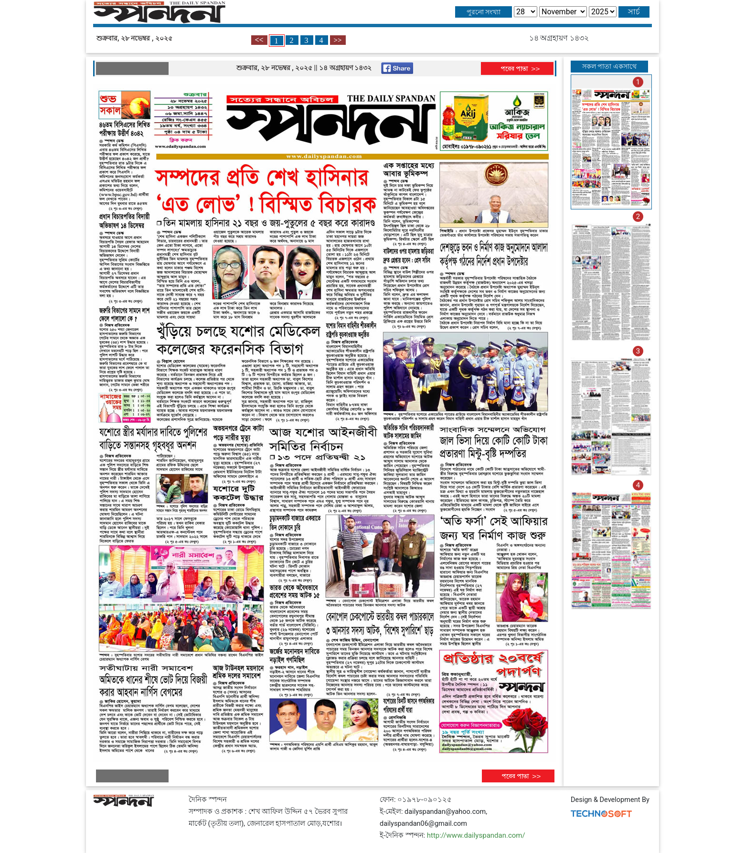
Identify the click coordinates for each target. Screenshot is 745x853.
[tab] (611, 141)
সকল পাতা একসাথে (609, 66)
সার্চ (634, 11)
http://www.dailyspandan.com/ (476, 835)
